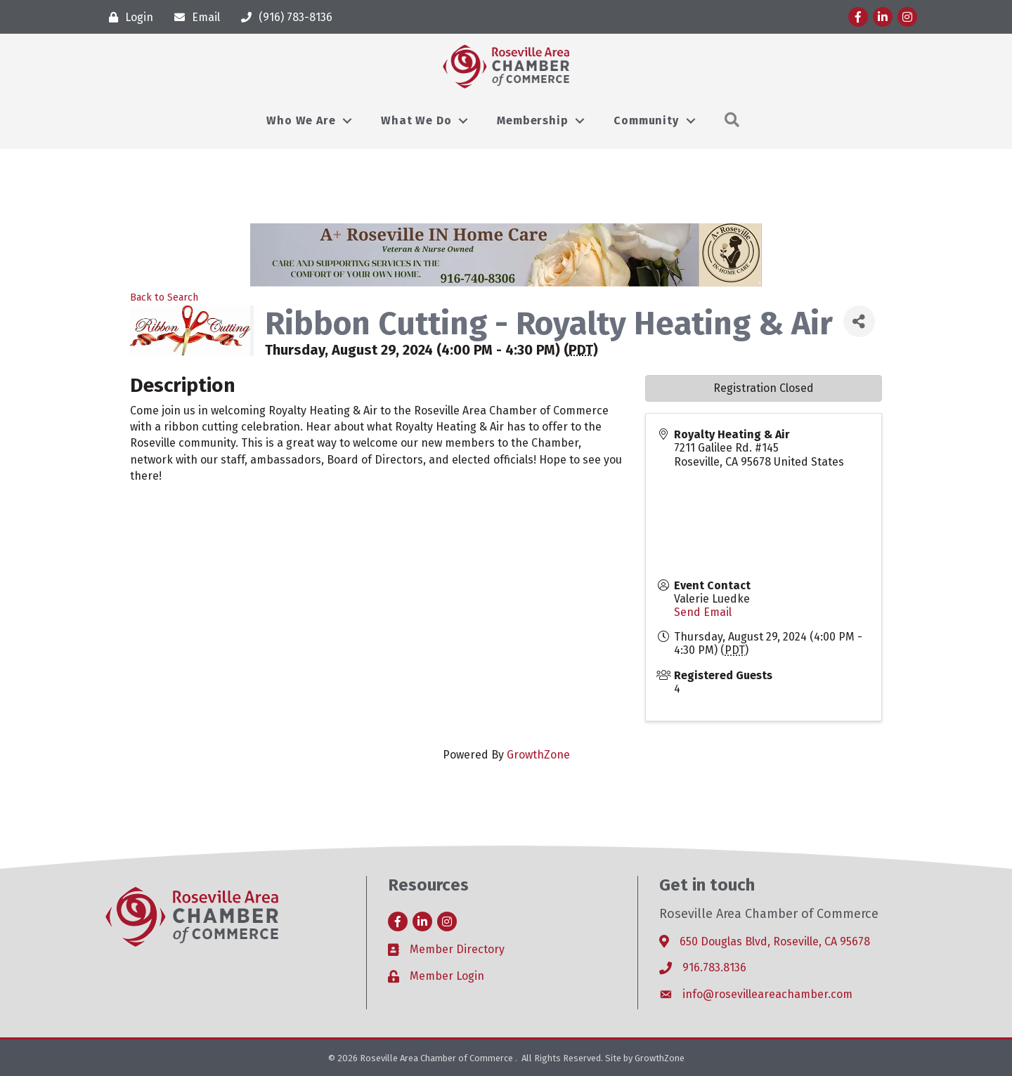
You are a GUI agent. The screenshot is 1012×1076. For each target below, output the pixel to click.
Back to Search (164, 297)
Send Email (703, 612)
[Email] (193, 17)
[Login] (127, 17)
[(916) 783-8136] (283, 17)
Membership (532, 120)
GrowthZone (538, 754)
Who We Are (300, 120)
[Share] (859, 321)
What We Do (416, 120)
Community (646, 120)
